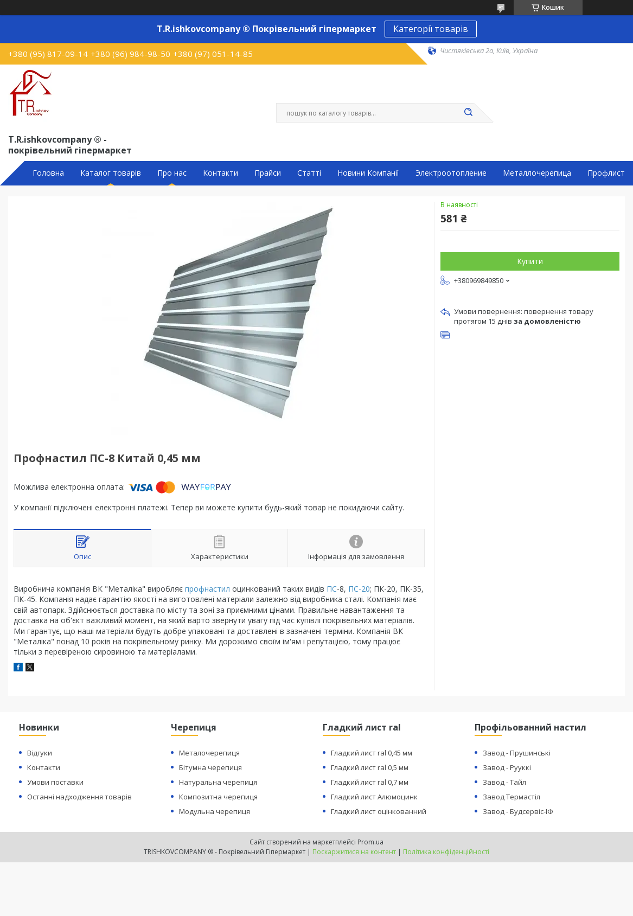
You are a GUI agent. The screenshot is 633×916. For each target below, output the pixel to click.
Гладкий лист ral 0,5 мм (369, 767)
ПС (332, 589)
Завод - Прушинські (517, 753)
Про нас (172, 173)
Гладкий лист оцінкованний (378, 811)
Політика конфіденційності (446, 851)
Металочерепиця (209, 753)
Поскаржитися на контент (354, 851)
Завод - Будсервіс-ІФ (518, 811)
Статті (309, 173)
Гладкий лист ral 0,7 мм (369, 782)
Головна (48, 173)
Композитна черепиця (218, 797)
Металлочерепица (537, 173)
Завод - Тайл (504, 782)
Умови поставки (55, 782)
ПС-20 (359, 589)
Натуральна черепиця (218, 782)
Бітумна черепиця (210, 767)
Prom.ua (370, 842)
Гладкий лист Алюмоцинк (374, 797)
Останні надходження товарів (79, 797)
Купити (530, 261)
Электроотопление (451, 173)
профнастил (207, 589)
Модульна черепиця (214, 811)
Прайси (267, 173)
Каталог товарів (110, 173)
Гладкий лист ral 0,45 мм (371, 753)
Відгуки (39, 753)
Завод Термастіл (511, 797)
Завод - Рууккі (507, 767)
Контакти (220, 173)
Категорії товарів (430, 29)
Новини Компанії (368, 173)
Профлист (606, 173)
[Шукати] (468, 113)
